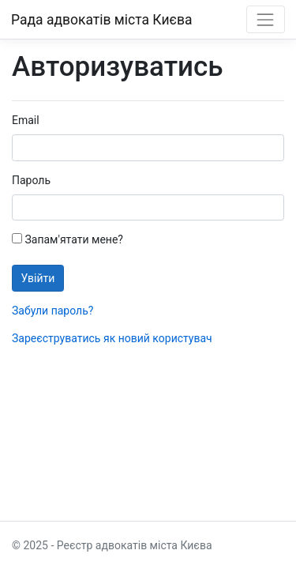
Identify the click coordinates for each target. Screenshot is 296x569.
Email (25, 120)
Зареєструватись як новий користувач (112, 338)
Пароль (31, 180)
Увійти (38, 278)
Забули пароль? (52, 310)
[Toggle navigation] (265, 19)
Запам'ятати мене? (67, 239)
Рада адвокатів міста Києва (101, 20)
